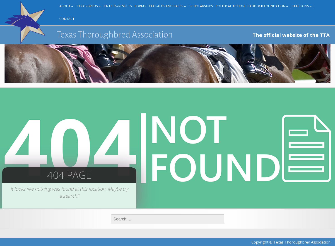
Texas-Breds (87, 6)
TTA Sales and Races (165, 6)
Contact (67, 19)
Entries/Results (118, 6)
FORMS (140, 6)
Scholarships (201, 6)
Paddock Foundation (266, 6)
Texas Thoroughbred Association (115, 34)
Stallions (300, 6)
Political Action (230, 6)
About (64, 6)
